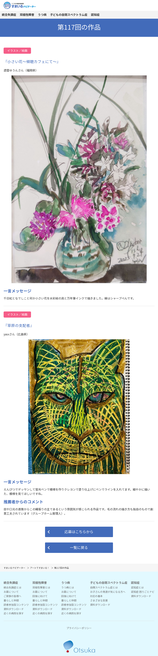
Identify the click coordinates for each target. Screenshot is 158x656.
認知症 (95, 14)
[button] (79, 532)
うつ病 (42, 14)
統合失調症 (9, 14)
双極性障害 (27, 14)
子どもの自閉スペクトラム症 (68, 14)
